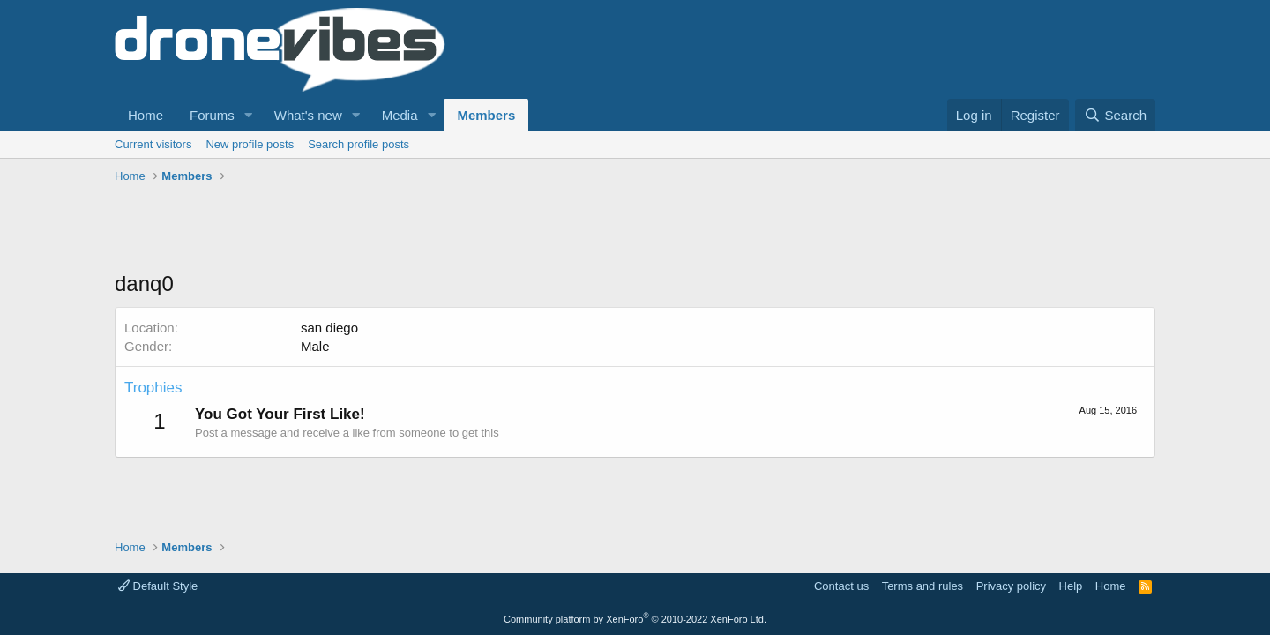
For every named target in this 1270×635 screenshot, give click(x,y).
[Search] (1115, 115)
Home (145, 115)
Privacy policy (1011, 586)
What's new (308, 115)
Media (400, 115)
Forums (212, 115)
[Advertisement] (436, 229)
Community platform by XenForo (635, 619)
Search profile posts (358, 144)
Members (486, 115)
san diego (329, 327)
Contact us (841, 586)
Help (1071, 586)
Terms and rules (922, 586)
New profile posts (249, 144)
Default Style (158, 586)
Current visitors (153, 144)
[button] (248, 115)
